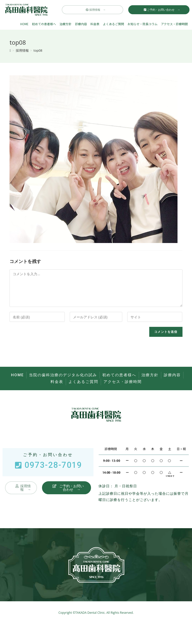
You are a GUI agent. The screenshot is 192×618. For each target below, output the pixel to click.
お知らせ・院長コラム (143, 24)
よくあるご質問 (113, 24)
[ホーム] (10, 50)
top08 (38, 50)
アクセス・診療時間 (174, 24)
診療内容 (81, 24)
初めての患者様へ (44, 24)
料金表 (95, 24)
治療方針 (66, 24)
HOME (24, 24)
